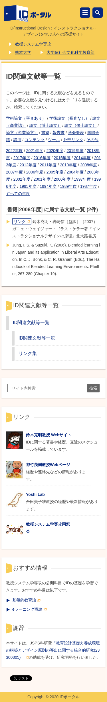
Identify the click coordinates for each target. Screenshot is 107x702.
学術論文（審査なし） (69, 118)
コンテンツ (35, 139)
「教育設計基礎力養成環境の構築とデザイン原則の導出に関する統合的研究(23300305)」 (53, 650)
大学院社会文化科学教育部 (70, 52)
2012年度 (27, 165)
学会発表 (76, 132)
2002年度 (21, 179)
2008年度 (88, 165)
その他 (92, 139)
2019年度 (74, 150)
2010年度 (68, 165)
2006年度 (34, 172)
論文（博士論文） (45, 125)
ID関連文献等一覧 (31, 322)
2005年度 (55, 172)
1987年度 (88, 186)
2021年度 (34, 150)
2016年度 (42, 157)
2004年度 (74, 172)
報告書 (58, 132)
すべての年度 (18, 193)
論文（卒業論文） (22, 132)
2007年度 (14, 172)
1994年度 (48, 186)
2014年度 (82, 157)
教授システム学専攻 (33, 44)
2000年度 (62, 179)
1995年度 (27, 186)
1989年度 (68, 186)
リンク (22, 221)
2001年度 (42, 179)
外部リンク (73, 139)
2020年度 (55, 150)
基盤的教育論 (26, 600)
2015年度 (62, 157)
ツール (54, 139)
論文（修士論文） (80, 125)
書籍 (45, 132)
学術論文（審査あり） (26, 118)
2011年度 (48, 165)
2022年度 (14, 150)
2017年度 (21, 157)
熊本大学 (23, 52)
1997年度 (82, 179)
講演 (17, 139)
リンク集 (28, 353)
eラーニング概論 (29, 609)
